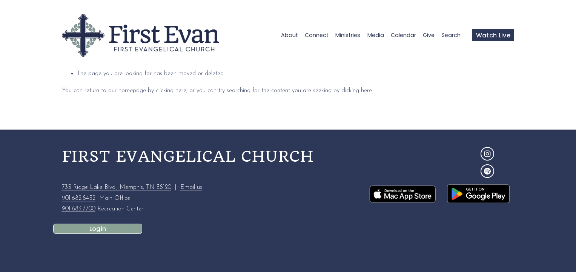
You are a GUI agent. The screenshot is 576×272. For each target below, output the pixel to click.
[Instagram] (487, 154)
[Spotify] (487, 171)
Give (429, 35)
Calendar (403, 35)
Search (451, 35)
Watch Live (493, 35)
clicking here (171, 91)
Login (97, 228)
